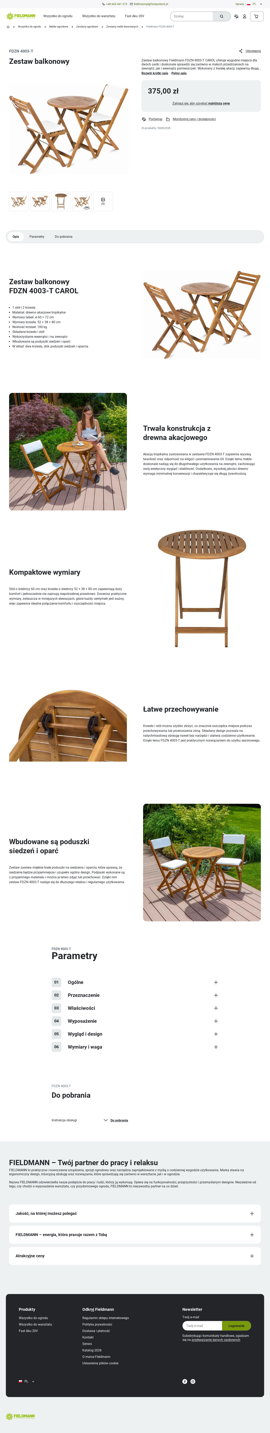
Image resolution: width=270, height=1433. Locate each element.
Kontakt (88, 1337)
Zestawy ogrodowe (87, 26)
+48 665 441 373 (116, 4)
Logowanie (236, 1326)
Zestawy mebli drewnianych (122, 26)
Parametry (37, 237)
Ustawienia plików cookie (100, 1363)
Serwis (240, 4)
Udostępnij (249, 51)
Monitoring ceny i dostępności (191, 119)
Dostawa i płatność (96, 1331)
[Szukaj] (222, 16)
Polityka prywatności (97, 1324)
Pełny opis (179, 73)
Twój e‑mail (190, 1317)
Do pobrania (63, 237)
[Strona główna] (8, 26)
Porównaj (151, 119)
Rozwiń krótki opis (154, 73)
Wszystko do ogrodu (29, 26)
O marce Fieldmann (96, 1357)
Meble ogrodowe (58, 26)
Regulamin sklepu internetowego (105, 1318)
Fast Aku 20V (28, 1331)
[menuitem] (57, 16)
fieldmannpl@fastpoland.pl (151, 4)
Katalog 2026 (92, 1350)
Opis (16, 237)
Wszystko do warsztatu (35, 1324)
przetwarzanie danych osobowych (216, 1340)
